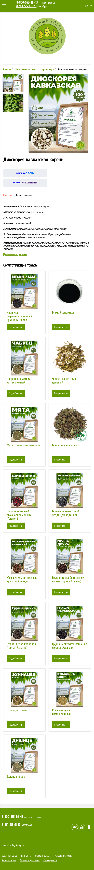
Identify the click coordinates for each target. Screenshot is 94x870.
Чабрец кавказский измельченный (18, 380)
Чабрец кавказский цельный (64, 380)
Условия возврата (63, 855)
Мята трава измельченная (23, 445)
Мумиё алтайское (63, 313)
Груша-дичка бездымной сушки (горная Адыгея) (68, 579)
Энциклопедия (9, 860)
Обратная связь (9, 855)
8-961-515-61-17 (26, 6)
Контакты (26, 855)
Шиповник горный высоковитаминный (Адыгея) (19, 515)
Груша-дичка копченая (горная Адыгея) (21, 646)
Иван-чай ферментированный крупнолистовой (19, 316)
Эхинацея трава (17, 710)
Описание (8, 195)
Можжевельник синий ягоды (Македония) (66, 513)
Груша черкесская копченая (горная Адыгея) (69, 646)
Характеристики (24, 195)
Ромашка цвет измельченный (61, 712)
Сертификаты (50, 860)
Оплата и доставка (30, 860)
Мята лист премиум (65, 445)
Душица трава (16, 776)
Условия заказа (43, 855)
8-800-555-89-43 (27, 2)
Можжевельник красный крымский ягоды (22, 579)
